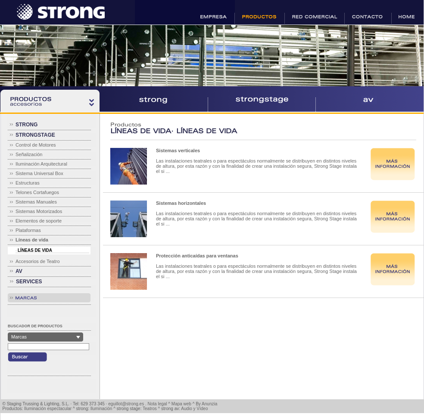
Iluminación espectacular (48, 408)
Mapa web (181, 403)
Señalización (29, 154)
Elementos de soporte (39, 220)
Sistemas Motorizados (39, 211)
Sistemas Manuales (36, 201)
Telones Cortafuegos (37, 192)
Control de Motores (36, 144)
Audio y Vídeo (194, 408)
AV (19, 271)
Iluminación (101, 408)
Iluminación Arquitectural (41, 163)
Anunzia (209, 403)
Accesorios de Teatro (38, 261)
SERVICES (29, 282)
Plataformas (28, 230)
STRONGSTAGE (35, 135)
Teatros (150, 408)
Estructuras (28, 182)
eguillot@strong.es (126, 403)
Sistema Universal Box (39, 173)
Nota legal (157, 403)
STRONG (26, 125)
